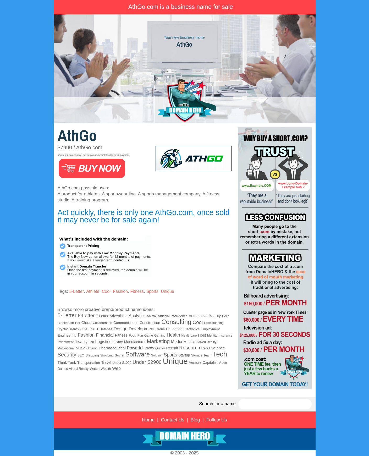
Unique (167, 291)
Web (116, 368)
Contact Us (172, 419)
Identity (212, 335)
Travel (106, 363)
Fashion (120, 291)
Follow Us (216, 419)
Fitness (137, 291)
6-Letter (86, 315)
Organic (91, 348)
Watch (95, 369)
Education (174, 329)
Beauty (215, 316)
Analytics (137, 315)
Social (119, 355)
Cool (106, 291)
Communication (126, 323)
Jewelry (81, 342)
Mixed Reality (207, 342)
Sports (152, 291)
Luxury (118, 342)
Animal (152, 316)
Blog (195, 419)
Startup (184, 355)
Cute (83, 329)
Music (80, 348)
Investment (66, 342)
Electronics (192, 329)
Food (132, 335)
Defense (106, 329)
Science (218, 348)
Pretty (149, 348)
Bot (77, 323)
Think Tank (67, 362)
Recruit (172, 348)
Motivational (66, 348)
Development (142, 328)
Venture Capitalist (203, 362)
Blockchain (66, 323)
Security (67, 355)
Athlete (92, 291)
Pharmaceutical (112, 348)
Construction (150, 323)
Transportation (88, 363)
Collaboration (102, 323)
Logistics (103, 341)
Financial (105, 335)
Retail (205, 348)
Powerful (135, 347)
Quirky (160, 348)
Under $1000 (121, 363)
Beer (225, 316)
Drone (160, 329)
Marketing (158, 341)
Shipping (92, 355)
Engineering (67, 335)
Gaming (160, 335)
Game (148, 335)
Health (173, 335)
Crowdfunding (214, 323)
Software (137, 354)
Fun (140, 335)
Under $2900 (147, 362)
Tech (220, 354)
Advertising (119, 316)
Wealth (106, 369)
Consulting (176, 321)
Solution (157, 355)
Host (202, 335)
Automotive (198, 316)
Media (176, 341)
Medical (190, 342)
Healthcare (189, 335)
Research (189, 347)
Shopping (107, 355)
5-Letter (76, 291)
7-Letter (102, 316)
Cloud (86, 323)
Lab (91, 342)
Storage (196, 355)
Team (207, 355)
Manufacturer (135, 342)
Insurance (226, 335)
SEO (81, 355)
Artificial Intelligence (173, 316)
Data (93, 328)
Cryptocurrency (68, 329)
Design (121, 328)
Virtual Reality (79, 369)
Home (148, 419)
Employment (210, 329)
